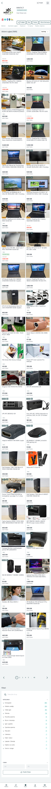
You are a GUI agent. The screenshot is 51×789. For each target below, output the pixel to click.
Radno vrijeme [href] (39, 26)
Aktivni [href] (3, 26)
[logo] (6, 786)
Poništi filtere (26, 772)
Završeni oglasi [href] (12, 26)
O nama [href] (30, 26)
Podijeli (40, 3)
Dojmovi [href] (22, 26)
